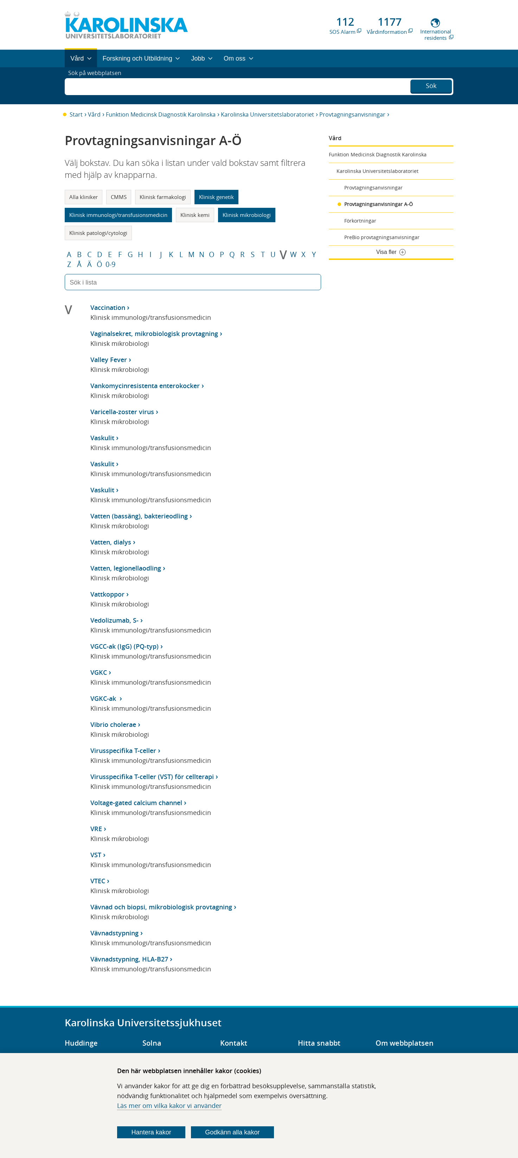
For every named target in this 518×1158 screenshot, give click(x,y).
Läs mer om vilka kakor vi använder (169, 1105)
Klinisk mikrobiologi (247, 214)
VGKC (98, 672)
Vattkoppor (107, 594)
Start (76, 114)
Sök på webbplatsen (98, 85)
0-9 (110, 264)
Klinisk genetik (216, 196)
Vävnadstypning (114, 933)
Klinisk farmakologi (163, 196)
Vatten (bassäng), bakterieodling (139, 516)
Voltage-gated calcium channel (136, 802)
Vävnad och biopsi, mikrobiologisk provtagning (161, 907)
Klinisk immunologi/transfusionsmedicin (118, 214)
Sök (431, 85)
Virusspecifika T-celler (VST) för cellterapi (152, 776)
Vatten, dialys (110, 542)
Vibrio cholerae (113, 724)
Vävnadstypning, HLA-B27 (129, 959)
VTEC (97, 881)
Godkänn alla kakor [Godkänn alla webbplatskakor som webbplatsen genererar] (232, 1132)
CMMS (119, 196)
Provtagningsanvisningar (352, 114)
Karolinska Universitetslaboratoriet (267, 114)
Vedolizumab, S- (114, 620)
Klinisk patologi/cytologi (98, 232)
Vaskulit (102, 438)
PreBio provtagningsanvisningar (382, 237)
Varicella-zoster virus (122, 411)
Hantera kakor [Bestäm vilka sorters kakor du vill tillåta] (151, 1132)
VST (95, 855)
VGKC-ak (104, 698)
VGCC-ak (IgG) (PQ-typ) (124, 646)
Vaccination (107, 307)
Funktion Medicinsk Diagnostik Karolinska (161, 114)
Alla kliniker (83, 196)
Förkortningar (360, 220)
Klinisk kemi (195, 214)
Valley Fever (108, 359)
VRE (96, 828)
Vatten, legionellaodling (125, 568)
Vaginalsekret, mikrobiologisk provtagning (154, 333)
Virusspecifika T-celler (123, 750)
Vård (94, 114)
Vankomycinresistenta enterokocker (145, 385)
